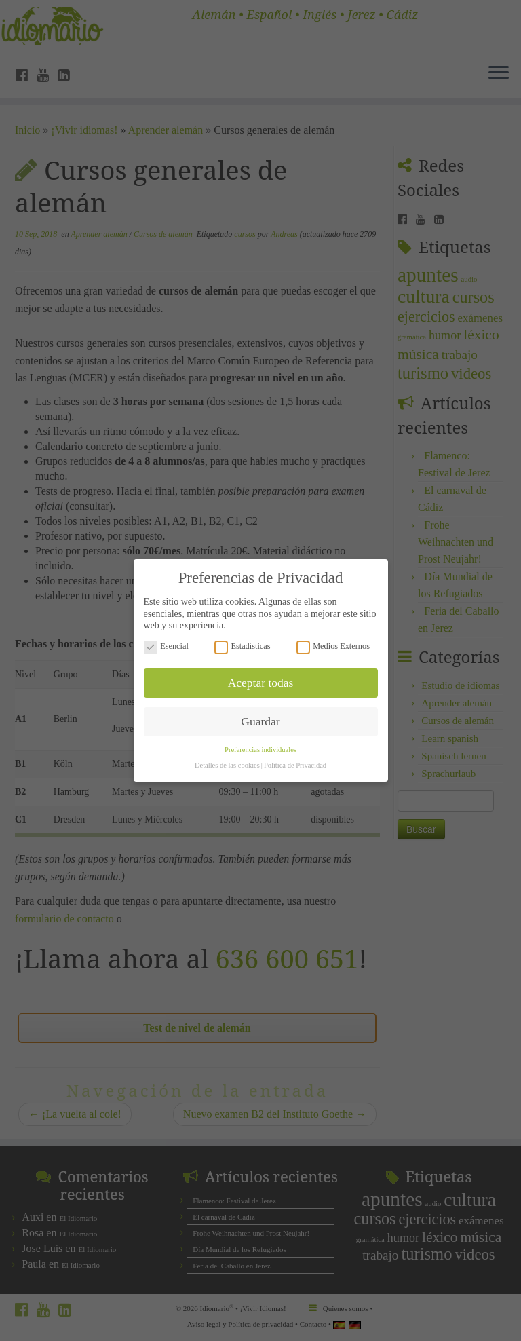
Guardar (260, 714)
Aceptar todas (261, 676)
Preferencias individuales (260, 743)
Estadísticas (242, 639)
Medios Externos (333, 639)
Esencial (166, 639)
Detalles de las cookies (227, 759)
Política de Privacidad (295, 759)
